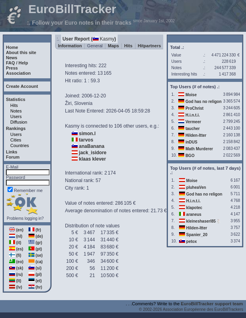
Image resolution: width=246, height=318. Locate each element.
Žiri (68, 103)
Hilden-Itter (195, 135)
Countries (19, 145)
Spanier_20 (196, 235)
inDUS (191, 142)
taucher (192, 128)
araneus (193, 214)
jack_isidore (92, 152)
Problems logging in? (25, 218)
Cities (15, 140)
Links (11, 151)
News (11, 57)
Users (16, 116)
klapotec (194, 208)
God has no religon (203, 101)
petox (191, 241)
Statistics (15, 99)
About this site (21, 52)
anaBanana (91, 146)
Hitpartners (149, 45)
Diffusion (18, 122)
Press (12, 68)
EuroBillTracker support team (212, 303)
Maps (113, 45)
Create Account (22, 86)
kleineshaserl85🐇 (203, 221)
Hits (14, 105)
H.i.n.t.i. (192, 115)
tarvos (86, 140)
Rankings (16, 128)
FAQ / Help (17, 62)
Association (18, 73)
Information (70, 45)
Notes (16, 111)
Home (12, 47)
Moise (190, 95)
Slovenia (83, 103)
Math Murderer (199, 149)
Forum (12, 157)
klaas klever (92, 159)
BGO (190, 155)
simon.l (87, 133)
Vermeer (193, 122)
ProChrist (194, 108)
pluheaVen (196, 187)
